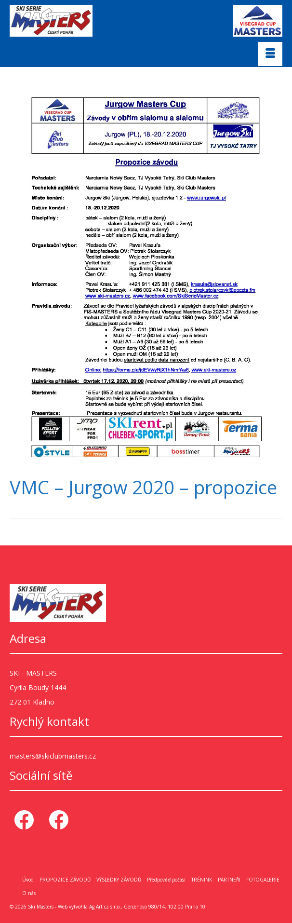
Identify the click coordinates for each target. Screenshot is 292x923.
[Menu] (270, 54)
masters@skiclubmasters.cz (53, 755)
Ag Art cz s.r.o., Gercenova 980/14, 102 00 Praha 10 (147, 906)
